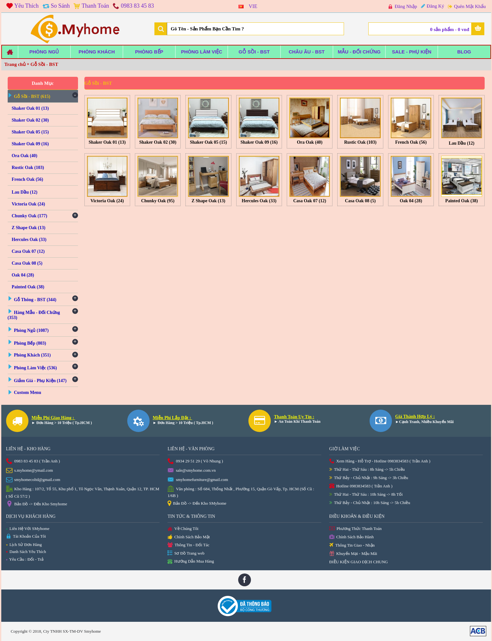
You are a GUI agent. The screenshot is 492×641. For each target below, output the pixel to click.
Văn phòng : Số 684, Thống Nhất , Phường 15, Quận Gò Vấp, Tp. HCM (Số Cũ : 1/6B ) (241, 492)
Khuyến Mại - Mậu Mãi (353, 554)
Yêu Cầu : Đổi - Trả (25, 559)
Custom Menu (27, 392)
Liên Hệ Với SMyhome (28, 528)
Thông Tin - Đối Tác (188, 545)
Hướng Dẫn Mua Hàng (191, 562)
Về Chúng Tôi (183, 529)
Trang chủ (15, 64)
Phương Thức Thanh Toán (355, 529)
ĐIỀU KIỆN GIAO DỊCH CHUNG (358, 561)
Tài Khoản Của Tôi (26, 536)
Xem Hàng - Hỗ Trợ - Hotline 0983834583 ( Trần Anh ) (379, 461)
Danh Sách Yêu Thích (26, 551)
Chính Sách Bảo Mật (189, 537)
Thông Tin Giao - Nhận (352, 545)
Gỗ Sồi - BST (44, 64)
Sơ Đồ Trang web (186, 553)
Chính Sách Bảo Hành (351, 537)
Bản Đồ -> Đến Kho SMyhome (197, 503)
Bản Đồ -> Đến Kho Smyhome (36, 504)
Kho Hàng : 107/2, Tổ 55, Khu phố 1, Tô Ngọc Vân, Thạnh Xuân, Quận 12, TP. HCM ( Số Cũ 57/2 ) (83, 492)
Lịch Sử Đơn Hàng (24, 544)
